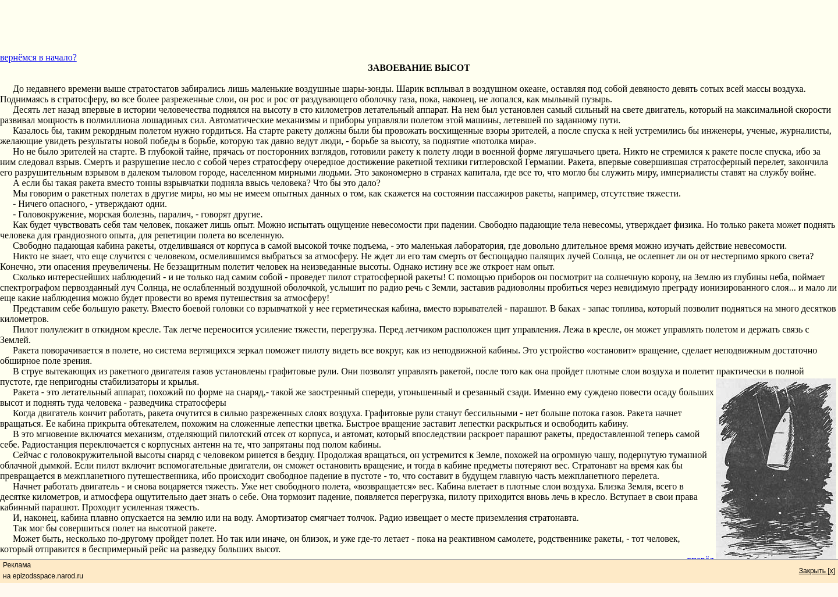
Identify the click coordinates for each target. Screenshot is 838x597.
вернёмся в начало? (38, 57)
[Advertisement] (419, 26)
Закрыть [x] (817, 571)
